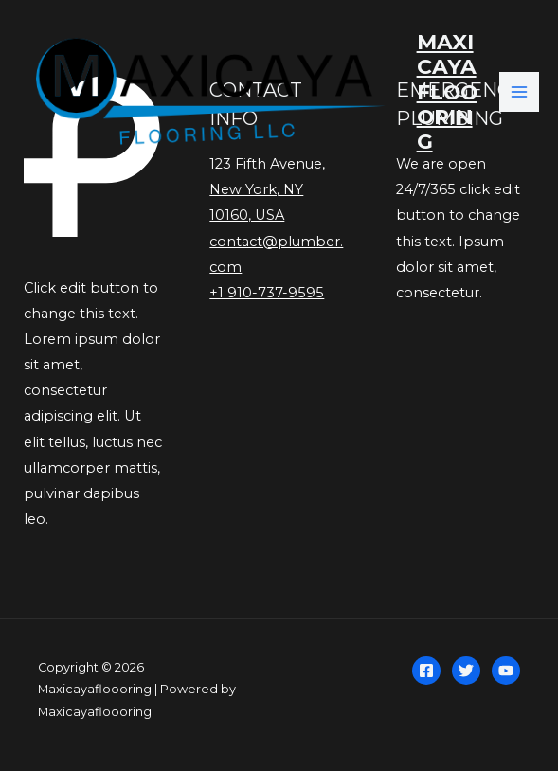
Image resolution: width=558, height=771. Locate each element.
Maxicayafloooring (447, 91)
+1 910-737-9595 (266, 292)
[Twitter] (466, 670)
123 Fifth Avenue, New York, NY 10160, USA (267, 189)
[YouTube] (506, 670)
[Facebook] (426, 670)
